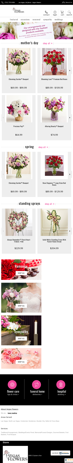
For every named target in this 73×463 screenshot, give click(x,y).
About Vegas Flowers (9, 353)
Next (70, 70)
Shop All (46, 43)
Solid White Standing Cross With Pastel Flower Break (54, 241)
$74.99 (54, 134)
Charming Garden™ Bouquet (19, 79)
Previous (3, 70)
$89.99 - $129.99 (54, 191)
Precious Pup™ (19, 126)
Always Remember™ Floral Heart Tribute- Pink (18, 241)
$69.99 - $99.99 (19, 87)
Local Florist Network (31, 462)
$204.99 (54, 248)
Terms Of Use (7, 462)
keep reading (12, 357)
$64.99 (18, 134)
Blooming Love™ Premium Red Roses (54, 79)
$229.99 (19, 248)
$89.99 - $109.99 (54, 87)
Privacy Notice (18, 462)
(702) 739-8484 (10, 2)
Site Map (42, 462)
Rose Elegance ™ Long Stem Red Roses (54, 184)
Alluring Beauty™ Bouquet (54, 126)
